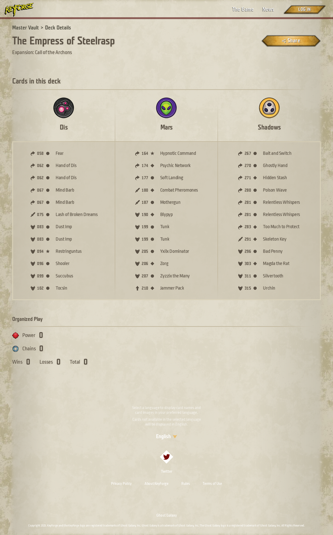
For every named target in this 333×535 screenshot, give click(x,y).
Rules (185, 483)
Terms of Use (212, 483)
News (268, 9)
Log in (304, 10)
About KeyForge (156, 483)
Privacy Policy (121, 483)
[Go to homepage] (23, 10)
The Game (243, 9)
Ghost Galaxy (166, 515)
